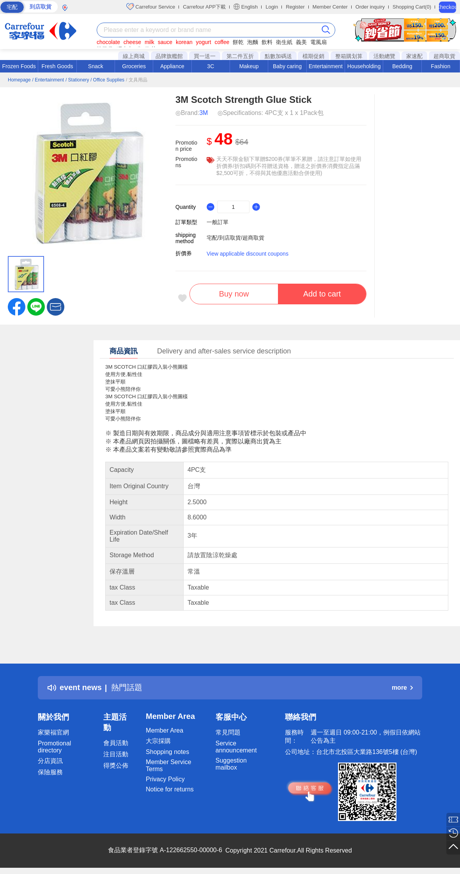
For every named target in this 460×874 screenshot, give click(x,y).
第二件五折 (240, 56)
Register (295, 7)
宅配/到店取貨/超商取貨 (235, 238)
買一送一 (205, 56)
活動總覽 (384, 56)
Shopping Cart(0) (412, 7)
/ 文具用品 (136, 80)
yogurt (203, 42)
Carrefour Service (150, 6)
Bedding (402, 66)
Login (271, 7)
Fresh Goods (57, 66)
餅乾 (238, 42)
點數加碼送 (278, 56)
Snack (95, 66)
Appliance (172, 66)
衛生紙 (284, 42)
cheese (132, 42)
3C (210, 66)
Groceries (134, 66)
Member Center (330, 7)
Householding (364, 66)
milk (149, 42)
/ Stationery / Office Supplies (94, 80)
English (246, 7)
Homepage (19, 80)
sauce (165, 42)
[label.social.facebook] (16, 306)
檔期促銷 (313, 56)
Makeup (249, 66)
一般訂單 (217, 222)
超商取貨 (444, 56)
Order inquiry (370, 7)
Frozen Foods (18, 66)
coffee (221, 42)
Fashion (440, 66)
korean (184, 42)
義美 (301, 42)
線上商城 (134, 56)
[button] (55, 306)
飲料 (267, 42)
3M (203, 112)
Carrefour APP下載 (204, 7)
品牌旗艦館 (169, 56)
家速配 (414, 56)
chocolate (108, 42)
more (402, 687)
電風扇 (318, 42)
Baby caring (287, 66)
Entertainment (326, 66)
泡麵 (252, 42)
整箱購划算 (349, 56)
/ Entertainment (48, 80)
